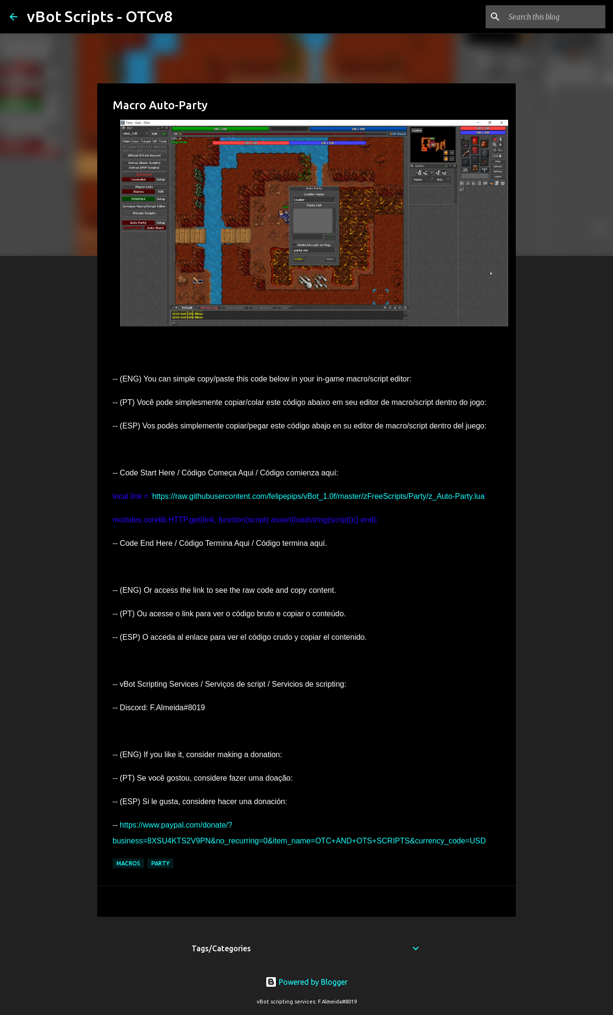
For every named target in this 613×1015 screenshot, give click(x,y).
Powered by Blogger (306, 982)
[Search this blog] (555, 16)
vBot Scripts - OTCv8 (99, 16)
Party (160, 863)
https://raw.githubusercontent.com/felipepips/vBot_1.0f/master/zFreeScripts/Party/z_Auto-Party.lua (318, 496)
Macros (128, 863)
